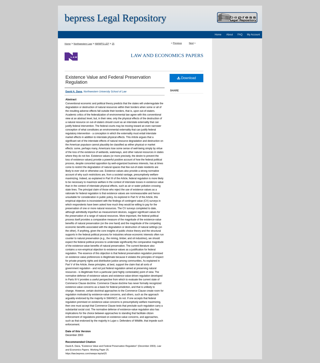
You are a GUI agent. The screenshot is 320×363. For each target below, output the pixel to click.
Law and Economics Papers (167, 55)
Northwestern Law (83, 43)
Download (186, 78)
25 (113, 43)
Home (68, 43)
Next (191, 43)
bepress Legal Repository (115, 17)
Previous (177, 43)
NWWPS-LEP (102, 43)
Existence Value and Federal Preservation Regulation (108, 80)
